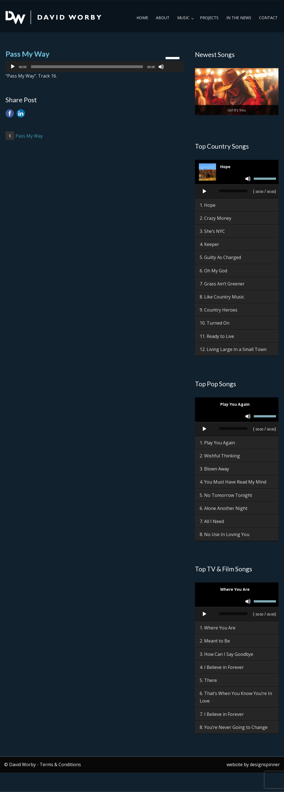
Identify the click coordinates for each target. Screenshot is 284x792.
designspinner (265, 764)
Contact (268, 17)
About (162, 17)
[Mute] (161, 66)
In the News (238, 17)
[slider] (87, 66)
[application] (95, 66)
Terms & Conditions (60, 764)
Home (142, 17)
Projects (209, 17)
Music (183, 17)
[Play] (13, 66)
